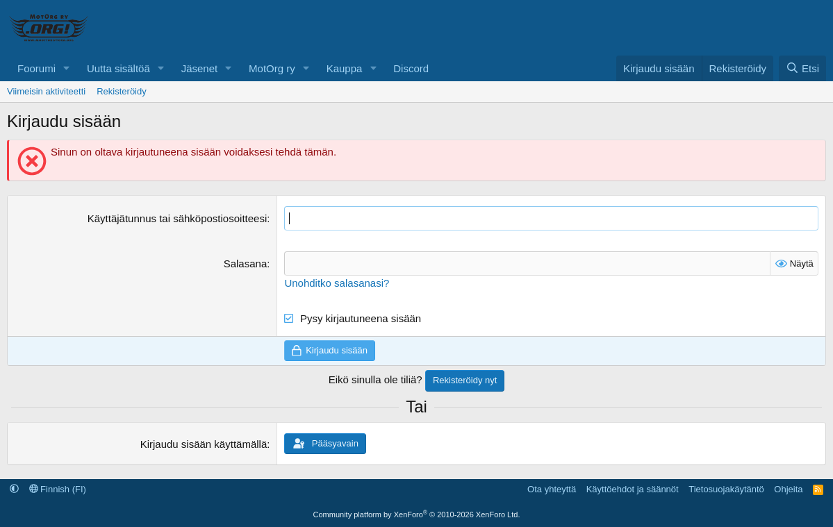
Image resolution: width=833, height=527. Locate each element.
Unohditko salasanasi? (336, 283)
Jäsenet (199, 68)
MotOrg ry (272, 68)
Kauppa (345, 68)
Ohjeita (788, 489)
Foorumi (36, 68)
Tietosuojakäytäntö (726, 489)
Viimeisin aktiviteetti (46, 91)
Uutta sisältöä (118, 68)
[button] (66, 68)
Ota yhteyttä (551, 489)
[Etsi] (802, 68)
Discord (411, 68)
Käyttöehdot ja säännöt (632, 489)
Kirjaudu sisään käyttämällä (203, 444)
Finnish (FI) (57, 489)
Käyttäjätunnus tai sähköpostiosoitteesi (177, 218)
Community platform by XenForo (416, 514)
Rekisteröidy (122, 91)
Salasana (245, 263)
